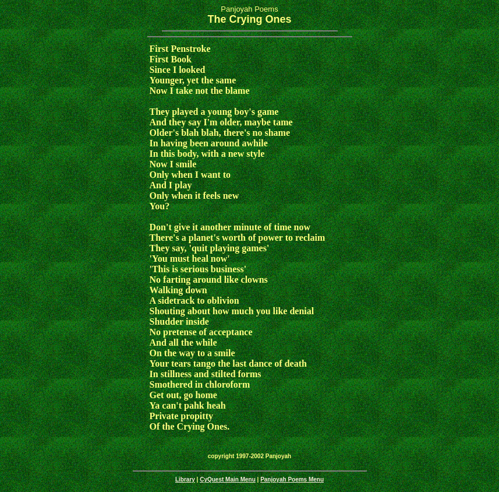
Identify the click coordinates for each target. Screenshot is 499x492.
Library (185, 479)
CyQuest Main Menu (228, 479)
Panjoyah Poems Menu (292, 479)
